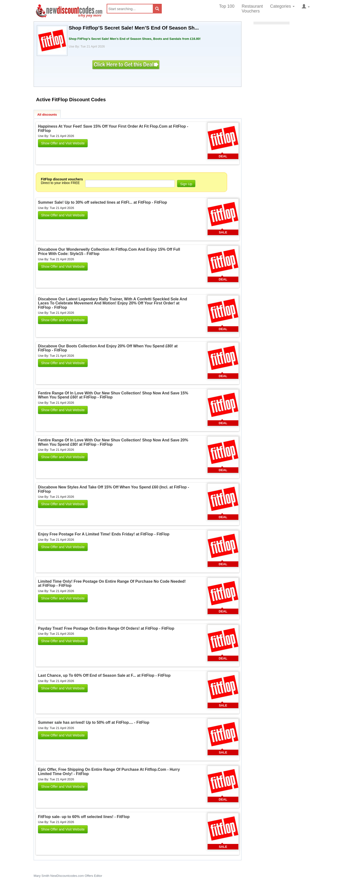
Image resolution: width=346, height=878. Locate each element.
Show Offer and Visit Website (63, 143)
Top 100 (227, 6)
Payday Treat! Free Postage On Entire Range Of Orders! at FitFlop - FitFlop (106, 628)
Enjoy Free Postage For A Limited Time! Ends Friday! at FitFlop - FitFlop (103, 534)
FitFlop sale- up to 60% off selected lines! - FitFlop (84, 817)
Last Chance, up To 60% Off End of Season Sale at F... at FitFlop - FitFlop (104, 675)
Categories (282, 6)
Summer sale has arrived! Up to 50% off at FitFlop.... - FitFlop (93, 722)
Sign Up (186, 184)
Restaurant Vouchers (252, 8)
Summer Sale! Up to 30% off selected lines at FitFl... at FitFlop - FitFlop (102, 202)
